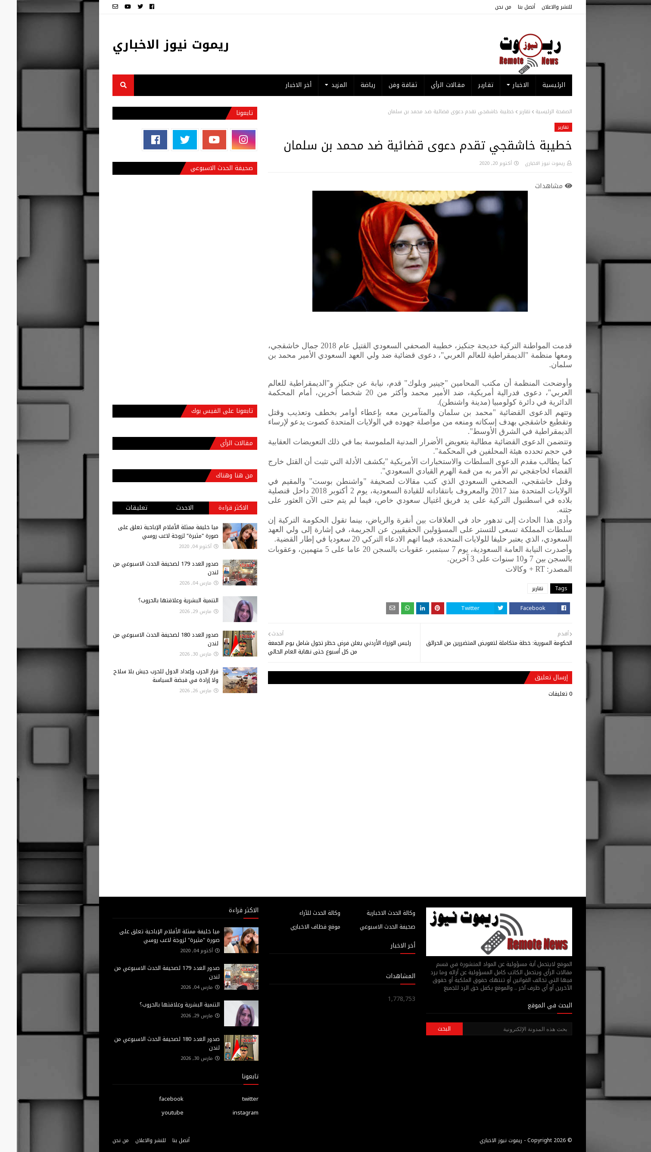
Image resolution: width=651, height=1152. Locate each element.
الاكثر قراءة (216, 508)
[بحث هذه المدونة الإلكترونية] (500, 1028)
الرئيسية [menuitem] (537, 85)
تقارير (508, 111)
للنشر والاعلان (540, 7)
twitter (233, 1098)
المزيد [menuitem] (322, 85)
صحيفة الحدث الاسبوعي (371, 926)
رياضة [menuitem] (351, 85)
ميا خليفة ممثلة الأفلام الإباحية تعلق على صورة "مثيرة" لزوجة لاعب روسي (151, 531)
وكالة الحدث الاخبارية (374, 912)
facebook (154, 1098)
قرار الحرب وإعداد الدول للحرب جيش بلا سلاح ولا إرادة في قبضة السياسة (149, 675)
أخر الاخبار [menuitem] (282, 85)
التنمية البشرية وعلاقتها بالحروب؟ (161, 600)
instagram (229, 1112)
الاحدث (168, 508)
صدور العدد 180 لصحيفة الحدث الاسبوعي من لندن (149, 639)
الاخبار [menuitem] (504, 85)
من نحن (486, 7)
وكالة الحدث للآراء (303, 912)
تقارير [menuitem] (469, 85)
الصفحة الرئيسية (537, 111)
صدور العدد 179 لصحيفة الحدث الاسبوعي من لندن (149, 568)
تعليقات (120, 508)
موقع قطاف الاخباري (299, 926)
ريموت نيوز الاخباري (154, 44)
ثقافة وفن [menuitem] (386, 85)
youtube (156, 1112)
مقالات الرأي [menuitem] (431, 85)
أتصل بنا (509, 7)
